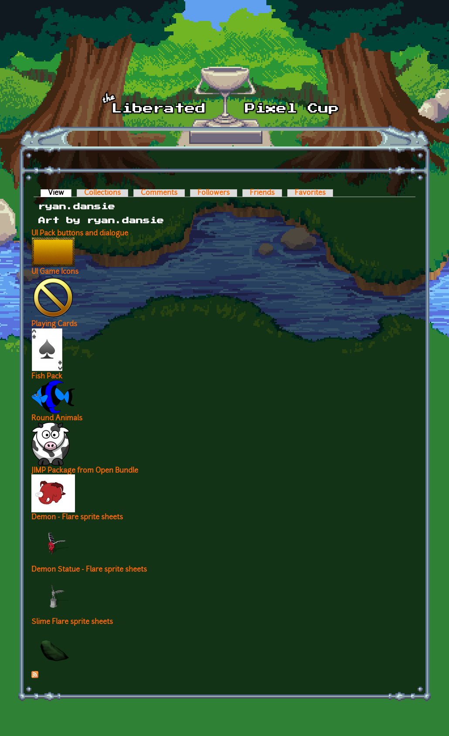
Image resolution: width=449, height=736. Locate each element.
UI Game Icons (54, 272)
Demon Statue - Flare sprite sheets (89, 569)
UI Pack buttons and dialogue (79, 233)
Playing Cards (54, 324)
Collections (102, 193)
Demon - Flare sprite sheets (77, 517)
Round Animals (56, 418)
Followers (213, 193)
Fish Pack (46, 376)
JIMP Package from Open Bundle (84, 470)
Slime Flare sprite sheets (72, 622)
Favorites (310, 193)
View (59, 193)
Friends (262, 193)
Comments (159, 193)
